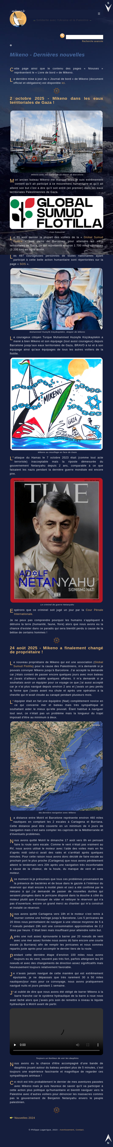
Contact (80, 1130)
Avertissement (67, 1130)
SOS (23, 264)
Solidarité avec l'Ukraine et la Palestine (62, 20)
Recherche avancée (92, 41)
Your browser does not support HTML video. (56, 1031)
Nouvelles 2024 (24, 1117)
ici (63, 82)
